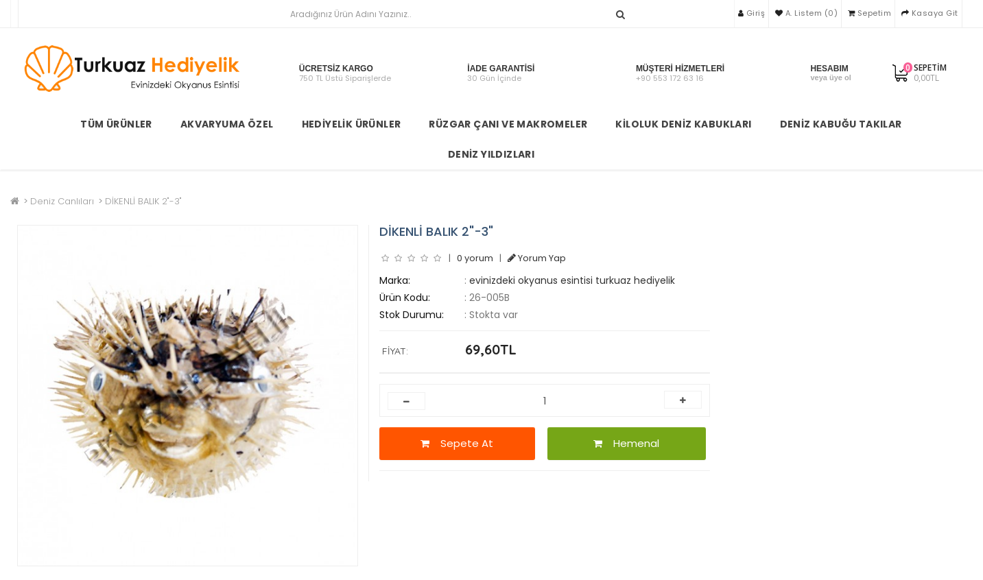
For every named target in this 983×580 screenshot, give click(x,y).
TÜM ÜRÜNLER (116, 124)
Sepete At (457, 443)
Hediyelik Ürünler (351, 124)
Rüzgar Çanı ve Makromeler (508, 124)
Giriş (752, 13)
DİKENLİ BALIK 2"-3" (143, 201)
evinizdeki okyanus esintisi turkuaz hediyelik (572, 280)
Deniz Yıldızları (491, 154)
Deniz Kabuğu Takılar (841, 124)
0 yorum (475, 258)
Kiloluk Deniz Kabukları (683, 124)
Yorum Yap (537, 258)
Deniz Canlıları (62, 201)
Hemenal (626, 443)
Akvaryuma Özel (227, 124)
